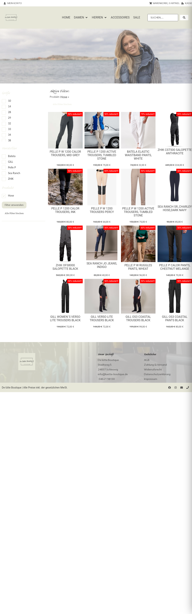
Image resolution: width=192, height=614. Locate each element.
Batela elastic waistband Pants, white (138, 155)
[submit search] (184, 17)
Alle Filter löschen (14, 213)
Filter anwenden (14, 204)
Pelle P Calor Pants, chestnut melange (174, 267)
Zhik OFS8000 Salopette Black (65, 267)
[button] (81, 17)
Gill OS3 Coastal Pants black (174, 318)
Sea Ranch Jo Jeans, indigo (102, 265)
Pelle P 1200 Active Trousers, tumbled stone (101, 155)
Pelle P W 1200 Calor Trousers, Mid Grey (65, 153)
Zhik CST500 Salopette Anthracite (175, 151)
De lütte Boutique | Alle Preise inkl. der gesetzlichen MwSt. (35, 387)
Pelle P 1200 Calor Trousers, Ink (65, 210)
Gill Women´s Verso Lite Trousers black (65, 318)
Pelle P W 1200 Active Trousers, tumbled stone (138, 212)
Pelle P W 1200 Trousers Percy (102, 210)
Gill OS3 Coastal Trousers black (138, 318)
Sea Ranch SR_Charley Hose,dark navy (175, 208)
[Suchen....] (162, 17)
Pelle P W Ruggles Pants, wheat (138, 267)
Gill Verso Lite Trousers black (102, 318)
